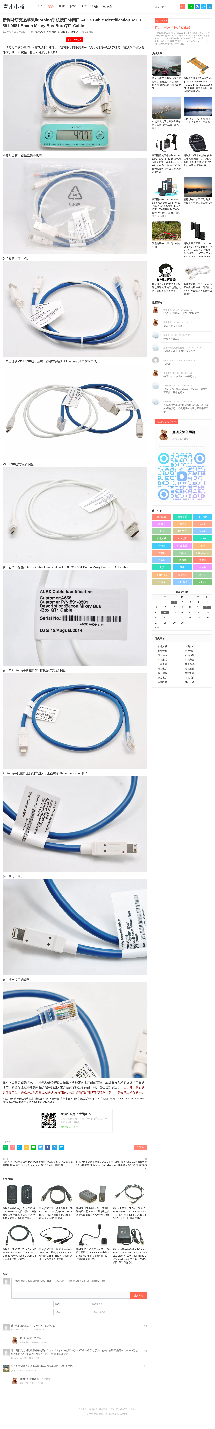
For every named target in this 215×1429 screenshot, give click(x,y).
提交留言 (138, 1295)
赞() (140, 1147)
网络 (182, 567)
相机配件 (190, 668)
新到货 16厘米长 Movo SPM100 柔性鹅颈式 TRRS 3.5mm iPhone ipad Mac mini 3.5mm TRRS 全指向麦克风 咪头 (93, 1242)
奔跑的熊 (161, 516)
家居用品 (162, 655)
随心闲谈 (190, 682)
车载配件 (162, 682)
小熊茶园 (190, 659)
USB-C (161, 523)
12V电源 (182, 538)
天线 (161, 567)
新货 (51, 6)
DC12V (203, 575)
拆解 (73, 6)
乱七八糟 (40, 31)
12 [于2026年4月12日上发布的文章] (207, 607)
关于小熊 (82, 1409)
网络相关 (162, 677)
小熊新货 (51, 31)
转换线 (202, 531)
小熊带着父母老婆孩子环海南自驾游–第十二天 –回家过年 (166, 113)
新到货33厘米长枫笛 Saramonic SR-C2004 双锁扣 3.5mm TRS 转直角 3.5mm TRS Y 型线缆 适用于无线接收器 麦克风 (56, 1242)
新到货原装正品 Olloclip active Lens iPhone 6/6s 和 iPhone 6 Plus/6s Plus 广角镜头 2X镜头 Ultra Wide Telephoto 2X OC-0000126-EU (198, 239)
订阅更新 (124, 1409)
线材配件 (74, 31)
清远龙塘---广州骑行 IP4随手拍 (166, 234)
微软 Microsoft (202, 553)
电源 (161, 531)
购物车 (107, 6)
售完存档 (190, 646)
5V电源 (161, 545)
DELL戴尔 (182, 582)
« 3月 (157, 627)
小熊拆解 (190, 655)
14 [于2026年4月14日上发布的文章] (165, 612)
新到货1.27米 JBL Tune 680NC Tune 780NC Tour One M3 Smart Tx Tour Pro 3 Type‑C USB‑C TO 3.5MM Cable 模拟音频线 (130, 1201)
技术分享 (190, 664)
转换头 (202, 567)
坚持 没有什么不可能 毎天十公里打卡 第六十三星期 (198, 110)
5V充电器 (182, 545)
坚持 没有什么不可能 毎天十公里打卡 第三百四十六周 (198, 190)
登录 (95, 6)
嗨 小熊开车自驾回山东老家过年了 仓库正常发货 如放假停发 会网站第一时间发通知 (166, 72)
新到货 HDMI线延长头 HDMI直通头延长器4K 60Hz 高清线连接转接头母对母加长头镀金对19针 (93, 1199)
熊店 (62, 6)
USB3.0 (182, 531)
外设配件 (162, 650)
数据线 (161, 582)
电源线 (182, 523)
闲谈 (40, 6)
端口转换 (63, 31)
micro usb (162, 575)
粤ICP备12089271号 (118, 1414)
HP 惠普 (182, 560)
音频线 (161, 560)
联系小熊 (114, 1409)
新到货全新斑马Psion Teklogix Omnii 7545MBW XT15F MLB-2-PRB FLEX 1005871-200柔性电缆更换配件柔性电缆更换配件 (198, 74)
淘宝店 (134, 1409)
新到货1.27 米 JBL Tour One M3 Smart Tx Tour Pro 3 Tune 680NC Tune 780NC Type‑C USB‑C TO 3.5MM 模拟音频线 (20, 1242)
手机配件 (162, 664)
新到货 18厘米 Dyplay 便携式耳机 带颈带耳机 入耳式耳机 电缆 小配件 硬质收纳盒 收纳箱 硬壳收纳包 (198, 150)
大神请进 (190, 650)
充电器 (182, 553)
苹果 (202, 545)
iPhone (203, 582)
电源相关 (162, 668)
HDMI (203, 538)
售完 (84, 6)
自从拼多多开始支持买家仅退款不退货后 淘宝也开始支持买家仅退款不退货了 (166, 277)
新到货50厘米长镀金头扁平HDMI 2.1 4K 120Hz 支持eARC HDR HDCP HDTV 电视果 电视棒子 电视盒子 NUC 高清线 (56, 1201)
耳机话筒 (190, 677)
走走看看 (182, 516)
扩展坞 (161, 553)
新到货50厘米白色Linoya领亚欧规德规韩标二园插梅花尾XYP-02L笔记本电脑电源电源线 (198, 278)
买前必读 (93, 1409)
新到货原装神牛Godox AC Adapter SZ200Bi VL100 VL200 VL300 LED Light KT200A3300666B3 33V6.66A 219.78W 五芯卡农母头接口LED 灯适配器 (130, 1244)
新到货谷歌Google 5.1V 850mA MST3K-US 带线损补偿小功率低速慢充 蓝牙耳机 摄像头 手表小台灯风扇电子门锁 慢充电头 (20, 1201)
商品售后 (103, 1409)
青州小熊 (65, 1098)
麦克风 (202, 560)
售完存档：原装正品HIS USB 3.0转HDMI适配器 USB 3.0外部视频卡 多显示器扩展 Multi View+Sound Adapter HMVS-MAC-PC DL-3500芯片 (111, 1165)
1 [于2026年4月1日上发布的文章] (174, 602)
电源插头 (182, 575)
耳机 (202, 523)
